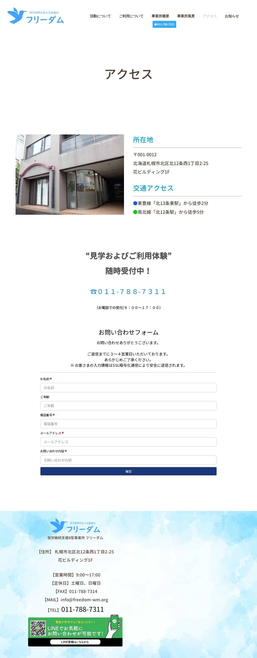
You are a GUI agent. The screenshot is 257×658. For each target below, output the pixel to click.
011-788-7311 (82, 610)
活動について (100, 16)
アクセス (210, 16)
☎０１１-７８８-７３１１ (128, 292)
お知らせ (232, 16)
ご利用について (131, 16)
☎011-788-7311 (164, 24)
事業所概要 (160, 16)
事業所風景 (186, 16)
